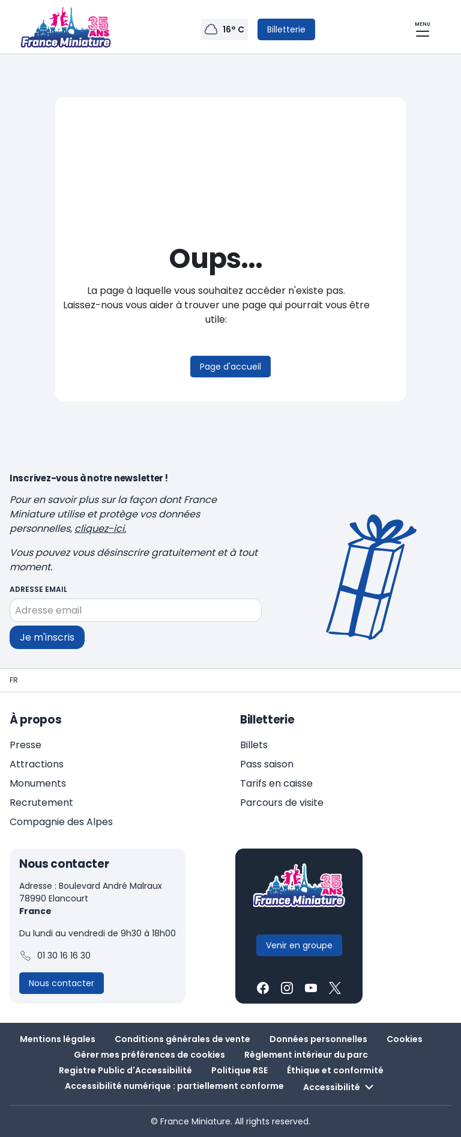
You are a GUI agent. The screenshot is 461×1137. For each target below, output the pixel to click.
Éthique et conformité (335, 1070)
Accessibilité (340, 1087)
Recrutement (41, 802)
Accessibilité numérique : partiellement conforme (174, 1086)
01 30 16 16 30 (55, 956)
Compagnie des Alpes (61, 822)
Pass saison (267, 764)
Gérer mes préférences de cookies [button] (149, 1055)
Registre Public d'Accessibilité (125, 1070)
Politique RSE (239, 1070)
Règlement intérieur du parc (306, 1055)
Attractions (37, 764)
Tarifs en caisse (276, 783)
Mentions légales (57, 1039)
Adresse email (38, 589)
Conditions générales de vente (182, 1039)
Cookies (405, 1039)
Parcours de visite (282, 802)
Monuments (38, 783)
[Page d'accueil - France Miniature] (14, 680)
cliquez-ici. (100, 528)
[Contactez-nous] (61, 983)
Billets (254, 745)
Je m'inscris (47, 637)
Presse (25, 745)
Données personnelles (318, 1039)
